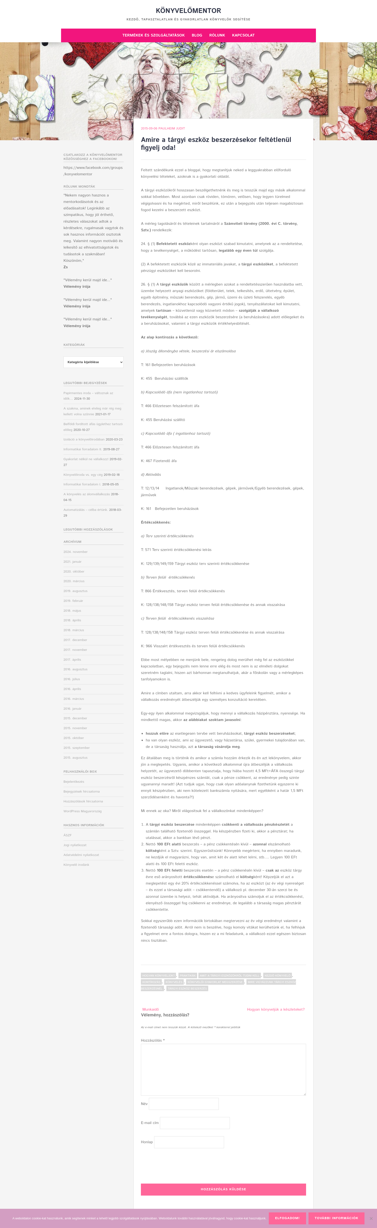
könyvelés (174, 982)
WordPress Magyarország (82, 811)
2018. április (72, 620)
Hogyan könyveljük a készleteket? (276, 1009)
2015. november (75, 728)
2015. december (75, 718)
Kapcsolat (243, 35)
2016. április (72, 689)
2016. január (72, 708)
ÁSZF (67, 835)
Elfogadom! (287, 1218)
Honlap (147, 1142)
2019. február (73, 601)
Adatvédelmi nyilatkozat (81, 855)
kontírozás (151, 982)
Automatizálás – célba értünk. (85, 509)
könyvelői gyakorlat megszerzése (215, 982)
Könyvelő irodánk (76, 864)
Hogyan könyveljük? (158, 976)
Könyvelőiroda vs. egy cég (83, 474)
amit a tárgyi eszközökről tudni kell (229, 976)
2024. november (75, 552)
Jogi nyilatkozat (75, 845)
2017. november (75, 650)
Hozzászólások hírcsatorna (83, 801)
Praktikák (188, 976)
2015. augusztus (75, 757)
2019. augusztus (75, 591)
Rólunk (217, 35)
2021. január (72, 561)
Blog (197, 35)
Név (144, 1104)
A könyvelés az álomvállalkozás (86, 494)
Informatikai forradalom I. (82, 484)
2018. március (73, 630)
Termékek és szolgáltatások (153, 35)
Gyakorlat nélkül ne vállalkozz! (85, 459)
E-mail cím (150, 1123)
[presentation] (177, 1164)
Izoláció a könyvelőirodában (84, 439)
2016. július (71, 679)
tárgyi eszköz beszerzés (187, 989)
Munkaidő (150, 1009)
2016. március (73, 698)
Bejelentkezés (73, 781)
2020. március (73, 581)
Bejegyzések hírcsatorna (81, 791)
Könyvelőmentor (188, 11)
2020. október (73, 571)
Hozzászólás (153, 1040)
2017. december (75, 640)
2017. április (72, 659)
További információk (336, 1218)
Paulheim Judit (171, 128)
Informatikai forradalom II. (82, 449)
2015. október (73, 738)
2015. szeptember (76, 747)
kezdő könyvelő (277, 976)
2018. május (72, 610)
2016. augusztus (75, 669)
